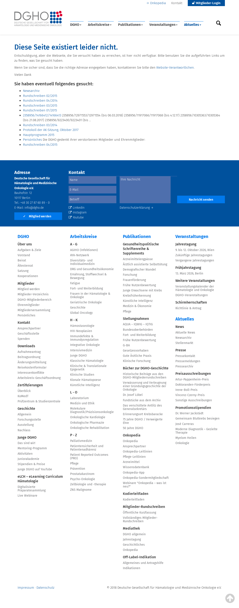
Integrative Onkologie (85, 345)
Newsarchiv (31, 91)
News (179, 327)
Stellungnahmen (136, 319)
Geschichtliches (134, 545)
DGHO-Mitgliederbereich (34, 300)
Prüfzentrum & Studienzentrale (39, 401)
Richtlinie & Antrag (188, 308)
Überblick (24, 391)
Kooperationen (28, 276)
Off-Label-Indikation (139, 557)
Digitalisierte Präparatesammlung (32, 488)
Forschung (130, 275)
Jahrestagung (132, 539)
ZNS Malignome (81, 490)
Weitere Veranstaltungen (195, 281)
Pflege (74, 463)
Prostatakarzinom (82, 474)
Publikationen (130, 25)
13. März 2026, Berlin (189, 273)
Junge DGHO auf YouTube (35, 469)
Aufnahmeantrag (29, 352)
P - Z (73, 435)
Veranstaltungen (163, 25)
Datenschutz (45, 588)
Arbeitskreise (100, 25)
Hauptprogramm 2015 (38, 135)
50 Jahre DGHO (133, 428)
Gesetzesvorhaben (135, 350)
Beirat (22, 260)
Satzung (23, 271)
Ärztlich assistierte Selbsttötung (145, 264)
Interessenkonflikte (31, 373)
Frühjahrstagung (188, 268)
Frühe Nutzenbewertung (139, 285)
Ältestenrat (25, 266)
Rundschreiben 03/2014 (40, 125)
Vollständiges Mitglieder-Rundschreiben (140, 519)
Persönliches (32, 140)
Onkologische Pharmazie (87, 423)
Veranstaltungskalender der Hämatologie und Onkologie (194, 288)
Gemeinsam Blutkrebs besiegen (197, 418)
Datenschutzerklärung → (136, 208)
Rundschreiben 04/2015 (40, 145)
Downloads (26, 346)
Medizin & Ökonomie (137, 306)
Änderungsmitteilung (32, 362)
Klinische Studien (82, 375)
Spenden (24, 339)
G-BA (126, 345)
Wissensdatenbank (136, 467)
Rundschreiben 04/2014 (40, 100)
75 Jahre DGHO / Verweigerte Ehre (143, 421)
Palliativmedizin (81, 441)
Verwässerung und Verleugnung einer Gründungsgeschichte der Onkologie (144, 386)
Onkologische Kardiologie (87, 417)
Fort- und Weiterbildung (86, 288)
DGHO (75, 25)
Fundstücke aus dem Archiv (142, 400)
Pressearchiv (184, 366)
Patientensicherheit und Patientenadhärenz (86, 447)
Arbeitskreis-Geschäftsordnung (39, 378)
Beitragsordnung (29, 357)
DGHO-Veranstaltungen (191, 295)
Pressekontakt (185, 356)
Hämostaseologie (82, 326)
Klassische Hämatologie (87, 361)
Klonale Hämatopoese (85, 380)
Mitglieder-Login (206, 3)
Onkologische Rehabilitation (89, 428)
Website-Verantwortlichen (175, 67)
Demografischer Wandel (139, 269)
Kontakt (176, 3)
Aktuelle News (185, 332)
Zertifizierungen (30, 385)
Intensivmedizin (81, 350)
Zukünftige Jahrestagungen (193, 255)
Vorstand (24, 255)
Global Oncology (81, 313)
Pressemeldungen (187, 361)
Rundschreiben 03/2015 (40, 105)
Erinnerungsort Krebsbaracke (143, 414)
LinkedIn (76, 208)
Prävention (77, 469)
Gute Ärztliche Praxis (137, 356)
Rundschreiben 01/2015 (40, 110)
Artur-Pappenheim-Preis (192, 379)
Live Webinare (27, 495)
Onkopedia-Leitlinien (137, 451)
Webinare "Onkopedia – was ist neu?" (144, 484)
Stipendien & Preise (31, 464)
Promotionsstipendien (193, 408)
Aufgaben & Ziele (29, 250)
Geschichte (26, 408)
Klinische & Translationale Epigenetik (88, 367)
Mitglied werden (37, 216)
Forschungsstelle (29, 419)
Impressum (26, 588)
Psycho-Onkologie (82, 479)
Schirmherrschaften (191, 302)
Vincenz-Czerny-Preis (190, 395)
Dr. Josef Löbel (133, 395)
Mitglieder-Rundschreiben (144, 507)
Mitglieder (26, 283)
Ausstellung (26, 425)
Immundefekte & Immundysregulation (84, 338)
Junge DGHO (27, 437)
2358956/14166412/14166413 (42, 115)
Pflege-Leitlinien (134, 457)
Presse (180, 350)
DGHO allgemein (134, 534)
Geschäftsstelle (28, 333)
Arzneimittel (131, 462)
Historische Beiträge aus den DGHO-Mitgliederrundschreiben (144, 375)
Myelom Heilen (185, 438)
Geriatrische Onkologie (86, 302)
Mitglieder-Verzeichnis (33, 294)
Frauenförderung (134, 280)
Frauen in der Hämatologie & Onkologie (90, 295)
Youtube (76, 217)
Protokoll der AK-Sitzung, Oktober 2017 (51, 130)
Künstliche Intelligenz (85, 385)
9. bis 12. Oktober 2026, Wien (194, 250)
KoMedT (23, 396)
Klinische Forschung (136, 361)
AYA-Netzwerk (79, 255)
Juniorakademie (28, 459)
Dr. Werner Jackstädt (189, 413)
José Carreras (184, 424)
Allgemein (24, 414)
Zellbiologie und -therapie (88, 484)
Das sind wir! (26, 443)
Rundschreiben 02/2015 (40, 96)
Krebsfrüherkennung (137, 295)
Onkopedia (158, 3)
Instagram (78, 212)
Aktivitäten (25, 454)
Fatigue (75, 283)
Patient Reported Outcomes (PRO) (89, 456)
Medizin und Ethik (82, 403)
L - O (73, 392)
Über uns (25, 244)
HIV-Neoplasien (81, 331)
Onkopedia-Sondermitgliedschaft (146, 478)
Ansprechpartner (29, 328)
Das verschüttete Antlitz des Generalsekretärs (142, 407)
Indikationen (131, 568)
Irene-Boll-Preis (186, 390)
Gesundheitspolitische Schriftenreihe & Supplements (141, 248)
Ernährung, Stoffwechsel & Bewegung (88, 276)
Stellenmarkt (184, 343)
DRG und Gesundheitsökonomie (92, 269)
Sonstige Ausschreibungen (193, 400)
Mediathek (131, 528)
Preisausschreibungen (193, 374)
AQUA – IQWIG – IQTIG (138, 324)
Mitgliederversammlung (34, 310)
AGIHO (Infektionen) (84, 250)
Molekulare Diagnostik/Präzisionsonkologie (92, 410)
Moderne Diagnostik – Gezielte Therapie (196, 431)
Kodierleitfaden (135, 494)
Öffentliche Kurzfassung (139, 512)
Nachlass (24, 430)
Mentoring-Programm (32, 448)
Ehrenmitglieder (29, 305)
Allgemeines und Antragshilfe (143, 563)
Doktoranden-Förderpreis (192, 385)
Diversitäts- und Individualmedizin (82, 262)
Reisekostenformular (32, 367)
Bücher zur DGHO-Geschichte (145, 368)
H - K (74, 320)
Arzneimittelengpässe (138, 259)
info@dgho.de (34, 208)
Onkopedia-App (133, 472)
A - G (73, 244)
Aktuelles (192, 25)
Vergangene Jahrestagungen (194, 260)
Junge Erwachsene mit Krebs (142, 290)
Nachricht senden (201, 200)
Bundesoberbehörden (138, 330)
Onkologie (182, 443)
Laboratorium (79, 398)
